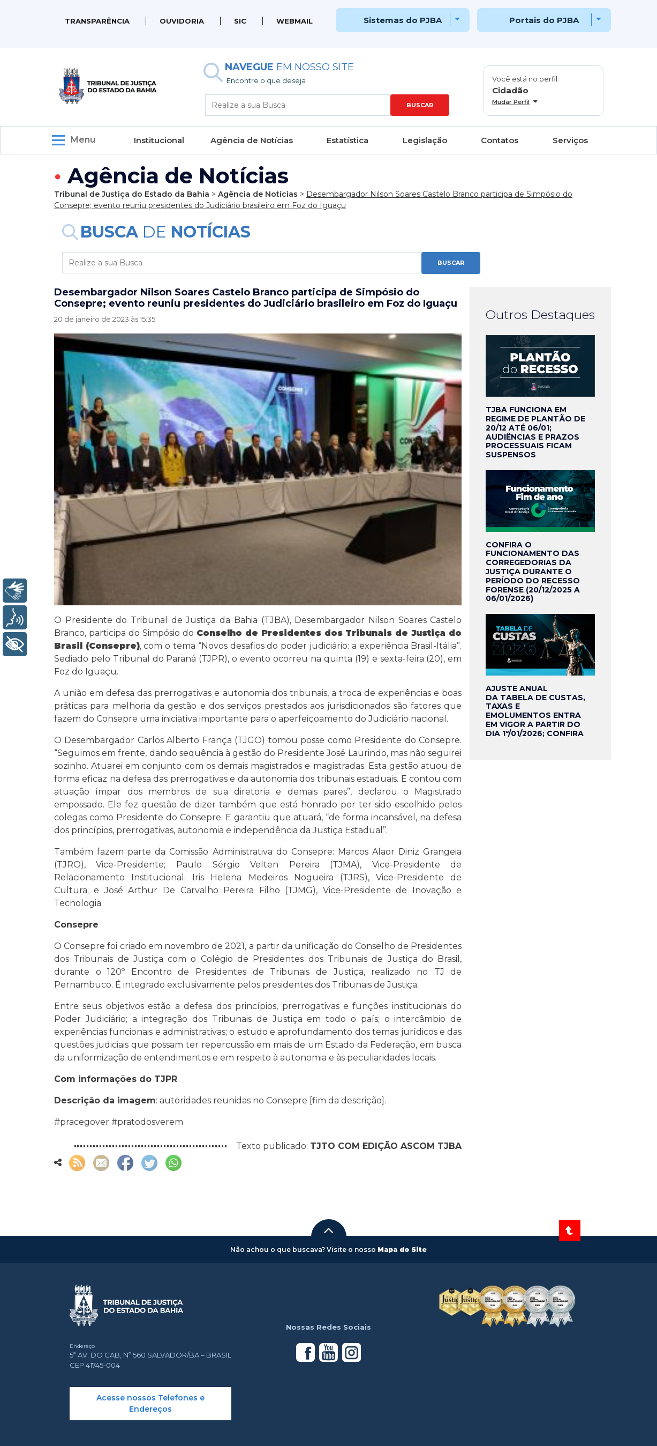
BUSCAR (419, 105)
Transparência (97, 21)
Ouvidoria (182, 21)
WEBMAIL (294, 21)
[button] (329, 1230)
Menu (83, 140)
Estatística (347, 140)
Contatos (499, 140)
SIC (240, 21)
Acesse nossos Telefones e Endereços (150, 1403)
